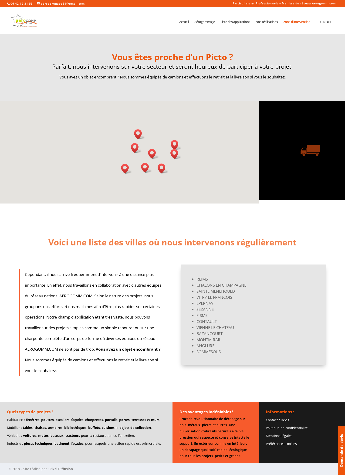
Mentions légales (279, 436)
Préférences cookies (281, 443)
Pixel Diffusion (61, 469)
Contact (325, 22)
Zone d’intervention (296, 22)
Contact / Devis (277, 420)
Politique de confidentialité (287, 428)
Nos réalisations (267, 22)
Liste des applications (235, 22)
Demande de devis (341, 450)
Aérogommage (204, 22)
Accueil (184, 22)
